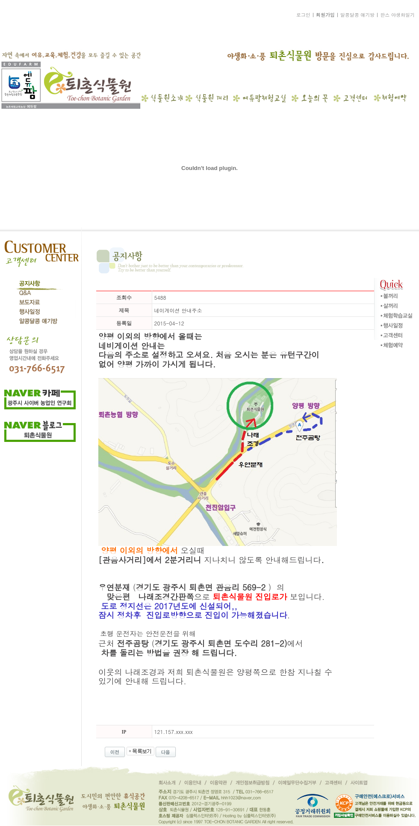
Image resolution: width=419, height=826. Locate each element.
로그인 (303, 15)
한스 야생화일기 (397, 15)
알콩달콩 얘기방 (357, 15)
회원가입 (325, 15)
